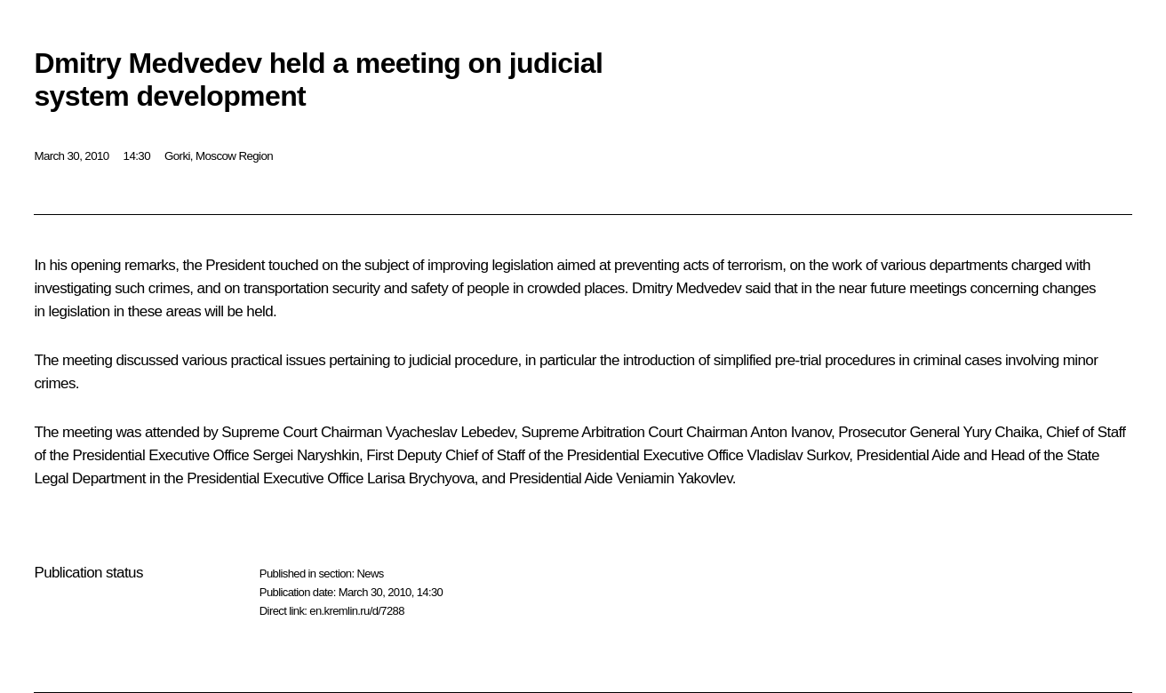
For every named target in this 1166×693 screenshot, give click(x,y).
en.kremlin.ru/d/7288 (356, 610)
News (369, 573)
